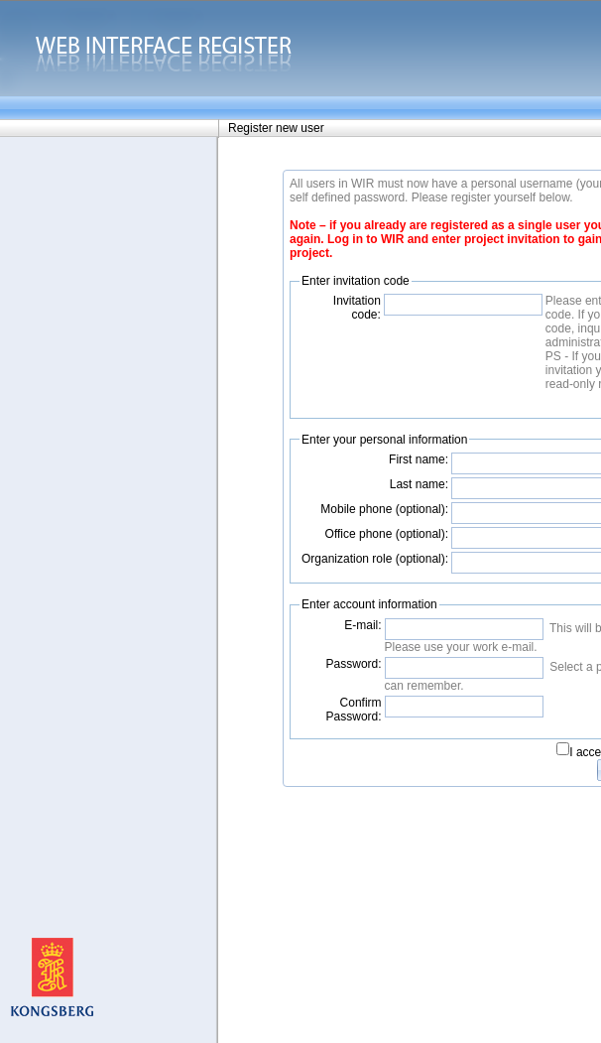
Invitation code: (357, 308)
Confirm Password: (354, 709)
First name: (418, 459)
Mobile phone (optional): (384, 509)
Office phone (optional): (387, 534)
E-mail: (362, 625)
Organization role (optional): (374, 559)
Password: (354, 664)
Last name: (419, 484)
